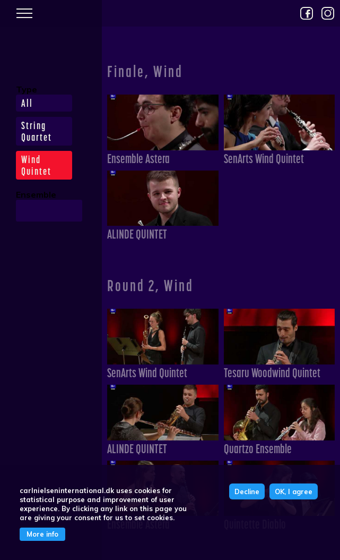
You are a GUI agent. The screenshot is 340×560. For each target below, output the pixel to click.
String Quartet (36, 131)
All (27, 103)
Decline (246, 491)
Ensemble (36, 194)
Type (26, 89)
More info (42, 534)
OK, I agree (293, 491)
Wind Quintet (36, 165)
